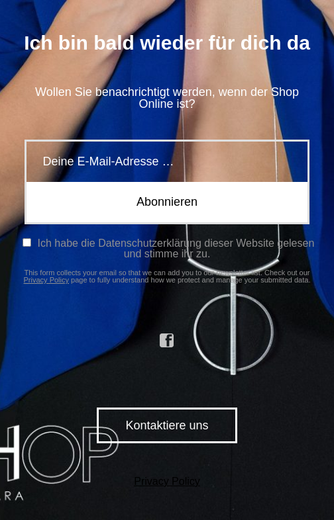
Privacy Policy (46, 280)
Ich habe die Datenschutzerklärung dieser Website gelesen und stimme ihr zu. (168, 248)
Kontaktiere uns (166, 425)
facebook (167, 340)
